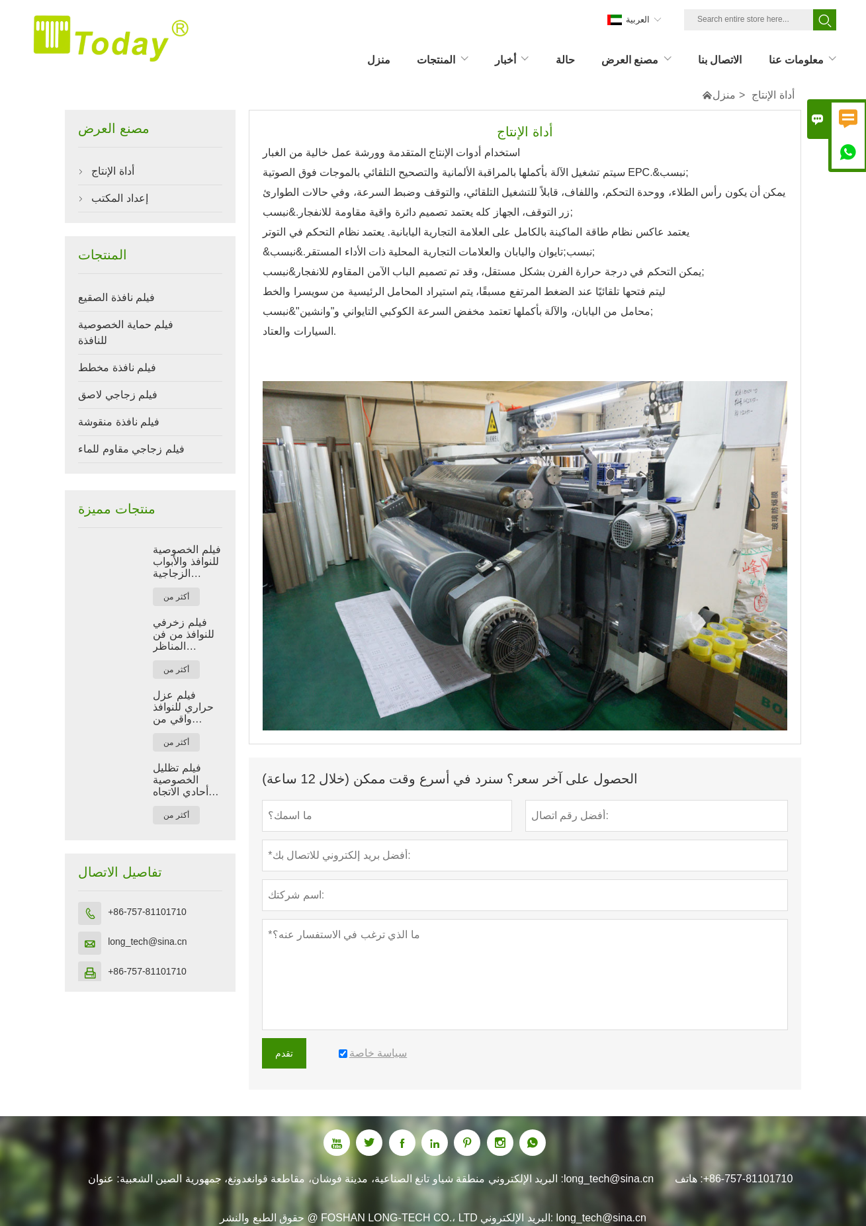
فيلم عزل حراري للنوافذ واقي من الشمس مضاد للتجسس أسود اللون (184, 707)
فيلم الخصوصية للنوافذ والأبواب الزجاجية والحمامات (186, 562)
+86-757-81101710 (147, 911)
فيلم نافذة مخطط (117, 367)
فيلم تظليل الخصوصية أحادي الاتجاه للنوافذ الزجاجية (187, 780)
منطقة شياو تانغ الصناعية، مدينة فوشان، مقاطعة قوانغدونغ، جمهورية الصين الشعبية (302, 1178)
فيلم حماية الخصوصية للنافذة (125, 332)
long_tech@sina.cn (147, 941)
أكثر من (176, 596)
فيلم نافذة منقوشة (118, 421)
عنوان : (104, 1178)
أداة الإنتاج (112, 171)
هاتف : (689, 1178)
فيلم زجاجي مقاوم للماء (131, 449)
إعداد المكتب (119, 198)
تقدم (284, 1053)
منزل (724, 95)
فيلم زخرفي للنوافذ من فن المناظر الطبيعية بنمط (183, 634)
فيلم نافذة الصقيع (116, 297)
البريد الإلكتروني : (526, 1178)
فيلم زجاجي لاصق (117, 394)
